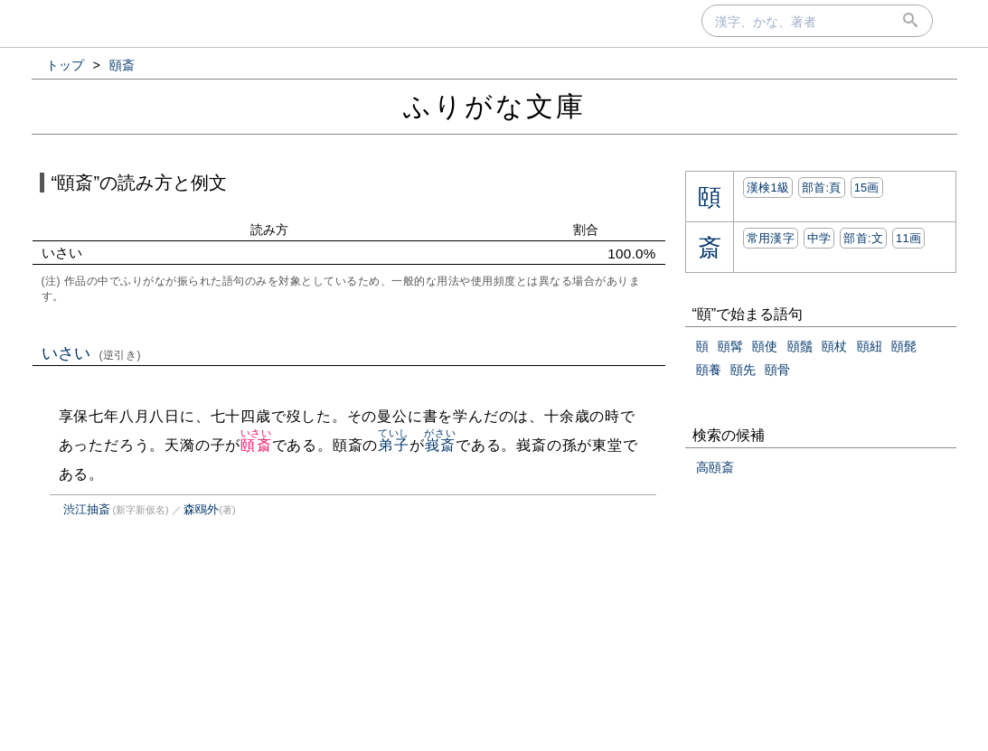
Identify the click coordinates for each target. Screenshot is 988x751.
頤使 (764, 346)
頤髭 (904, 346)
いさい (92, 353)
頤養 (708, 369)
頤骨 (777, 369)
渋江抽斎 (86, 509)
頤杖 (834, 346)
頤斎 (256, 445)
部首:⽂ (863, 238)
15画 (867, 187)
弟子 (393, 445)
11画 (908, 238)
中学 (819, 238)
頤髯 (730, 346)
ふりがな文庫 (494, 106)
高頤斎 (715, 467)
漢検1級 (768, 187)
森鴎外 (201, 509)
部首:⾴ (822, 187)
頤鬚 (800, 346)
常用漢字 (771, 238)
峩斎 (440, 445)
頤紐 (869, 346)
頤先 (743, 369)
